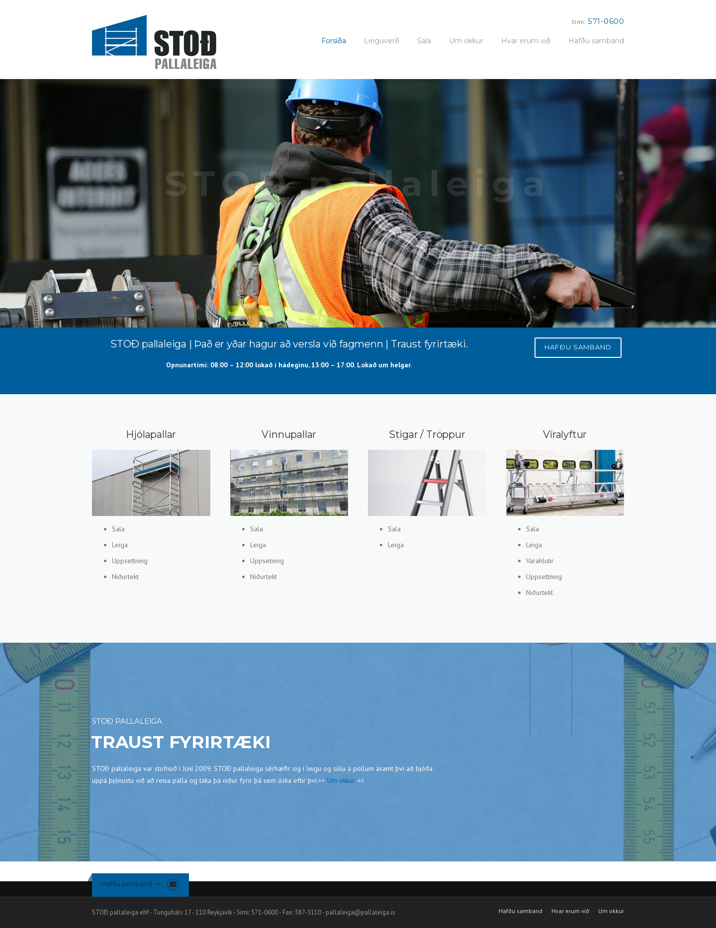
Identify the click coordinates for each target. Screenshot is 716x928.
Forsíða (333, 40)
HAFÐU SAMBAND (578, 347)
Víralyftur (565, 434)
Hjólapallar (151, 434)
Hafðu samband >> (131, 884)
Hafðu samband (596, 40)
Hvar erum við (525, 40)
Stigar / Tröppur (427, 434)
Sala (424, 40)
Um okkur (466, 40)
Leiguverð (381, 40)
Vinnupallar (289, 434)
